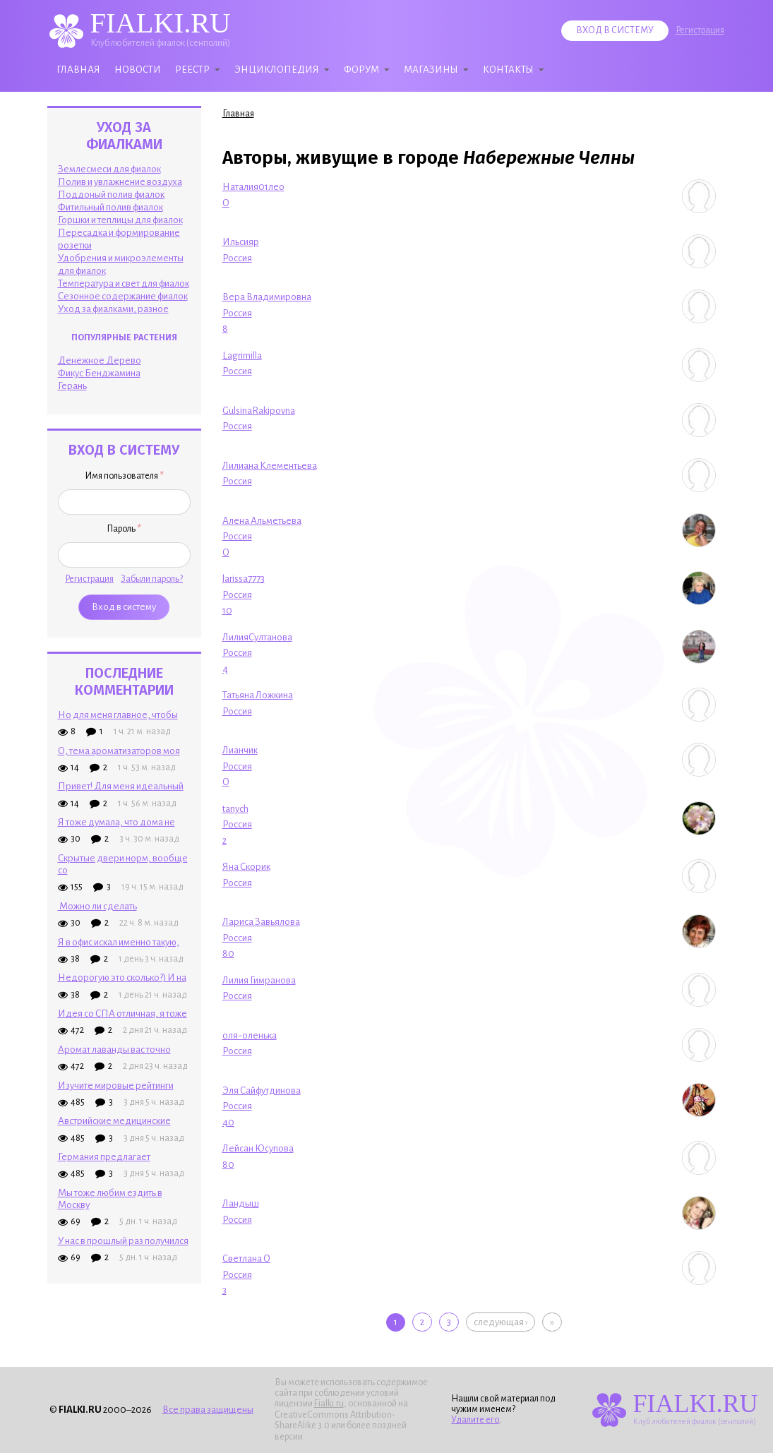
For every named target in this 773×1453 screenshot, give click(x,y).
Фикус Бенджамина (99, 373)
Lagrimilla (242, 355)
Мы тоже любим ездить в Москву (110, 1199)
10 (227, 610)
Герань (72, 386)
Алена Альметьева (261, 520)
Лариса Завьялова (261, 921)
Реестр (192, 69)
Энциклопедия (276, 69)
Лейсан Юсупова (258, 1148)
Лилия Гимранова (259, 980)
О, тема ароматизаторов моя (119, 751)
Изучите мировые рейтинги (116, 1085)
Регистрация (700, 30)
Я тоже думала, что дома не (116, 822)
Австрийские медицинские (114, 1121)
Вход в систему (615, 30)
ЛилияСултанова (257, 637)
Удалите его (475, 1420)
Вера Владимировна (266, 297)
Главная (78, 69)
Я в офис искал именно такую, (118, 942)
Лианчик (240, 750)
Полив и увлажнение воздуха (120, 182)
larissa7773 (243, 578)
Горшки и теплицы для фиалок (120, 220)
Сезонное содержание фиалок (123, 296)
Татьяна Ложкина (257, 695)
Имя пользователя (124, 476)
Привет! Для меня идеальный (121, 786)
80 (228, 953)
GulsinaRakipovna (258, 410)
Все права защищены (207, 1409)
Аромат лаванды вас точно (114, 1049)
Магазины (431, 69)
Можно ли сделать (97, 906)
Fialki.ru (329, 1404)
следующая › (500, 1322)
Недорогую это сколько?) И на (122, 977)
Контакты (508, 69)
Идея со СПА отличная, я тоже (122, 1013)
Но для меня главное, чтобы (118, 715)
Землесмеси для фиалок (109, 169)
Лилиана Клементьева (269, 465)
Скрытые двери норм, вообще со (123, 864)
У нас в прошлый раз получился (123, 1241)
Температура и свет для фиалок (123, 283)
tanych (235, 808)
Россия (237, 258)
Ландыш (240, 1203)
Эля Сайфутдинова (261, 1090)
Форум (361, 69)
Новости (137, 69)
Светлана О (246, 1258)
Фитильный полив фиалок (110, 207)
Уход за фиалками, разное (113, 309)
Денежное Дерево (99, 360)
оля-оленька (249, 1035)
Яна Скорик (246, 866)
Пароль (124, 529)
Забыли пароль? (152, 579)
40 (228, 1122)
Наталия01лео (253, 186)
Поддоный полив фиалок (111, 194)
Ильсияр (240, 242)
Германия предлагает (104, 1157)
